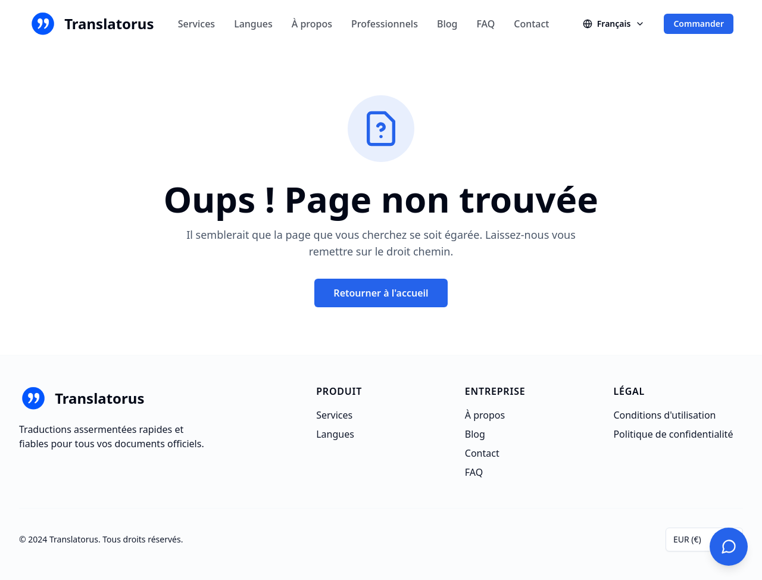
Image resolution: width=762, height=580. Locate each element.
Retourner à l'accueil (380, 293)
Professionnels (384, 23)
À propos (312, 23)
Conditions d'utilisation (664, 415)
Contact (531, 23)
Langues (253, 23)
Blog (447, 23)
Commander (698, 23)
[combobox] (704, 539)
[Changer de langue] (614, 24)
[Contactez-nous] (729, 547)
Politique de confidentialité (673, 434)
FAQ (485, 23)
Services (196, 23)
